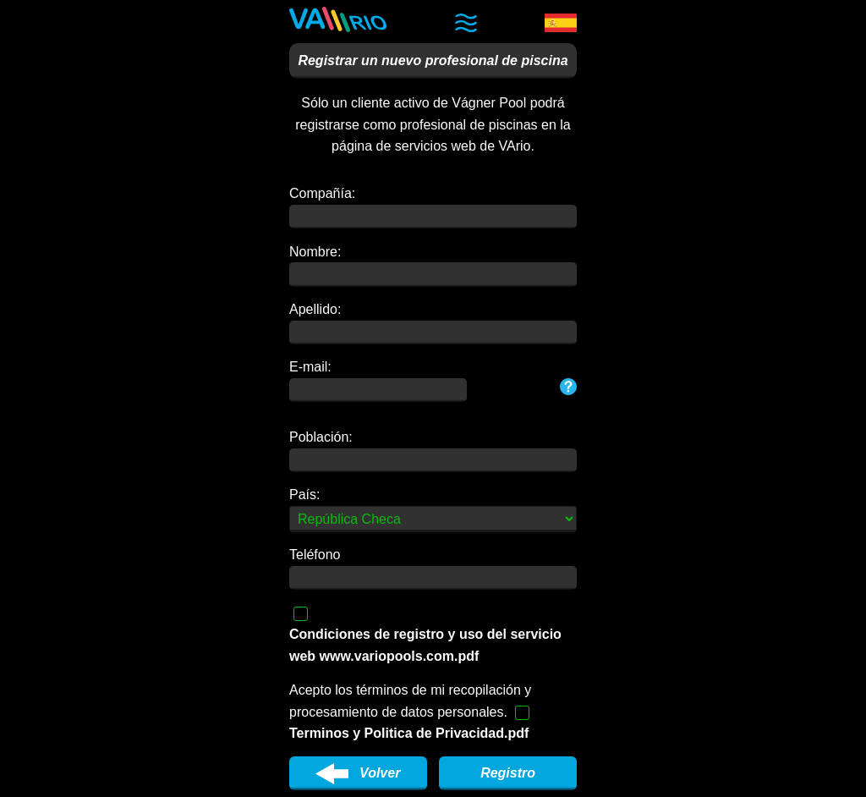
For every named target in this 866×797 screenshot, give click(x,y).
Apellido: (315, 309)
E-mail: (310, 367)
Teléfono (315, 554)
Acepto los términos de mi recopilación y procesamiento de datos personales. (410, 711)
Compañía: (322, 193)
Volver (357, 773)
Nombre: (315, 252)
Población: (321, 437)
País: (304, 494)
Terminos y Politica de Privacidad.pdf (409, 733)
